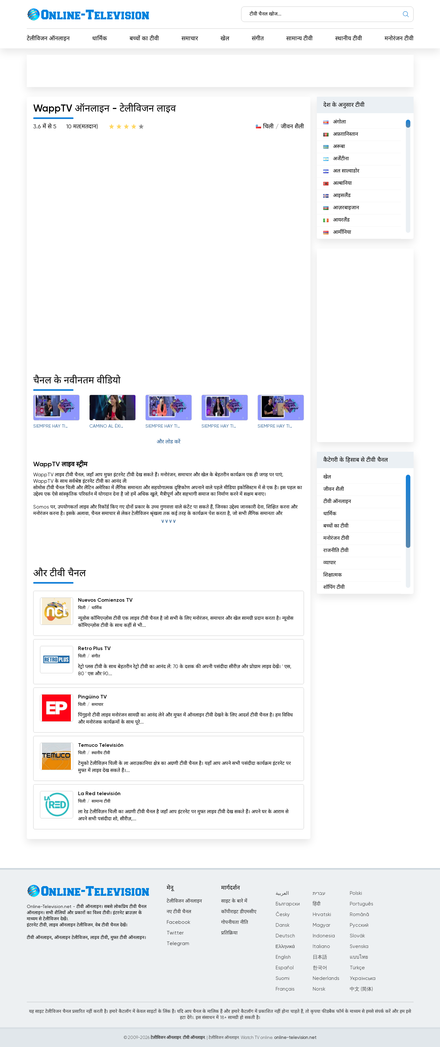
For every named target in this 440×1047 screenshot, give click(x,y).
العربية (282, 893)
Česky (283, 914)
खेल (224, 39)
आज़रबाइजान (341, 208)
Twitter (175, 933)
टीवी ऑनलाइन (337, 501)
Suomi (282, 978)
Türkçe (357, 967)
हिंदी (316, 904)
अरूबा (334, 146)
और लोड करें (169, 442)
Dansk (282, 925)
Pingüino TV (92, 697)
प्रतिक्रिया (229, 933)
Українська (363, 978)
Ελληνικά (285, 946)
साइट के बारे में (234, 901)
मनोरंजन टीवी (399, 39)
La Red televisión (99, 793)
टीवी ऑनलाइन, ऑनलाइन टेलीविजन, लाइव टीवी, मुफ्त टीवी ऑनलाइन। (86, 937)
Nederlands (326, 978)
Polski (356, 893)
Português (361, 904)
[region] (365, 176)
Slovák (357, 935)
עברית (319, 893)
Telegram (178, 943)
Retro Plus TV (94, 648)
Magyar (321, 925)
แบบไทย (359, 957)
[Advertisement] (220, 70)
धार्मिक (99, 39)
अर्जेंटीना (336, 159)
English (283, 957)
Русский (359, 925)
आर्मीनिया (337, 232)
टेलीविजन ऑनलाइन (48, 39)
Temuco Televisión (100, 745)
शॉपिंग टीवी (334, 587)
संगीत (258, 39)
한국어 (320, 967)
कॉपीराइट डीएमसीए (238, 911)
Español (285, 967)
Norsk (319, 989)
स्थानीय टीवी (348, 39)
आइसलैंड (337, 195)
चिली (268, 127)
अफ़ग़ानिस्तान (340, 134)
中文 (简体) (361, 989)
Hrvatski (322, 914)
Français (285, 989)
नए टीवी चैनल (179, 911)
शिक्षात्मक (332, 575)
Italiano (321, 946)
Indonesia (324, 935)
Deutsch (285, 935)
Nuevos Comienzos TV (105, 600)
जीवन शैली (292, 127)
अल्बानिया (337, 183)
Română (359, 914)
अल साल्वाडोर (341, 171)
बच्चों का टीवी (144, 39)
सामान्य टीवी (299, 39)
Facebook (178, 922)
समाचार (189, 39)
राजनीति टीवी (335, 550)
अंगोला (334, 122)
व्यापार (329, 563)
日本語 (320, 957)
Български (288, 904)
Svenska (359, 946)
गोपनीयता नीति (234, 922)
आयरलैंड (336, 220)
